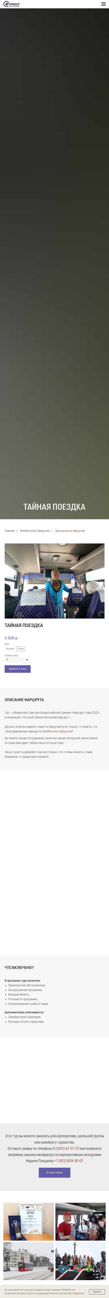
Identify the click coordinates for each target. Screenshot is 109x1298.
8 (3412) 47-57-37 (66, 1149)
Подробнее (78, 1293)
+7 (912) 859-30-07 (69, 1161)
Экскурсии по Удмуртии (70, 531)
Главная (10, 531)
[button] (54, 1173)
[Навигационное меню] (103, 4)
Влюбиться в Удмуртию (35, 531)
